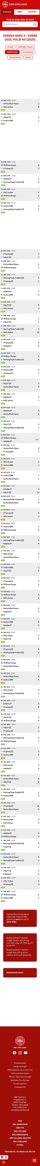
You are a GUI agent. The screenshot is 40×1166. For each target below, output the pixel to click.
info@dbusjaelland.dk (20, 1110)
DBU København (20, 1135)
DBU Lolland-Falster (20, 1138)
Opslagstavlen (15, 57)
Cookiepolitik (20, 1087)
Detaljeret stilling (25, 47)
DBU (20, 1121)
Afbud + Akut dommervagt (20, 1077)
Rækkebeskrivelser (15, 973)
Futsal (20, 1145)
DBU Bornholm (20, 1124)
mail (17, 919)
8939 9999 (11, 922)
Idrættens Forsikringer (20, 1080)
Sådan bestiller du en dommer (20, 1070)
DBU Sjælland (20, 1142)
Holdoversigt (28, 52)
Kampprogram (12, 52)
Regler (28, 57)
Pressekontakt (20, 1063)
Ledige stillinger (20, 1066)
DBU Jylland (20, 1131)
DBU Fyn (20, 1128)
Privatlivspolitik (20, 1084)
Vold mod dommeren (20, 1073)
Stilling (10, 47)
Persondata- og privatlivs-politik (20, 1151)
